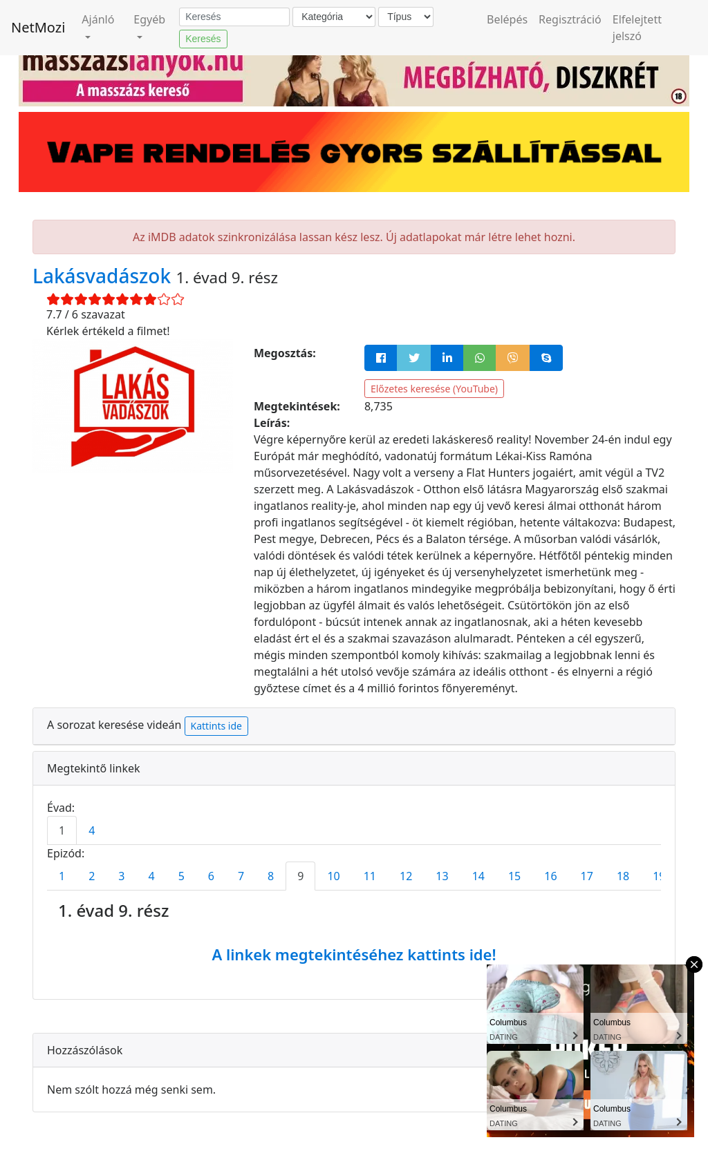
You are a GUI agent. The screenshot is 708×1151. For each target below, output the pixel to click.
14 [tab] (478, 876)
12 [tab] (406, 876)
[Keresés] (234, 17)
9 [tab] (300, 876)
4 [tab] (91, 830)
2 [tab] (91, 876)
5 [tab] (181, 876)
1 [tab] (62, 830)
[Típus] (406, 17)
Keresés (203, 38)
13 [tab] (442, 876)
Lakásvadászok (104, 276)
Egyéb (149, 19)
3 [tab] (121, 876)
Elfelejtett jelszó (637, 28)
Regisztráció (570, 19)
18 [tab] (623, 876)
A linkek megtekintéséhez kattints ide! (354, 954)
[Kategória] (333, 17)
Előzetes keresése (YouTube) (434, 388)
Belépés (507, 19)
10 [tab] (333, 876)
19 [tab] (659, 876)
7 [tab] (241, 876)
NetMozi (38, 27)
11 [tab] (370, 876)
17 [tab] (587, 876)
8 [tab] (271, 876)
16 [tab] (550, 876)
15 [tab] (514, 876)
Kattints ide (216, 725)
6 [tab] (211, 876)
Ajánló (98, 19)
